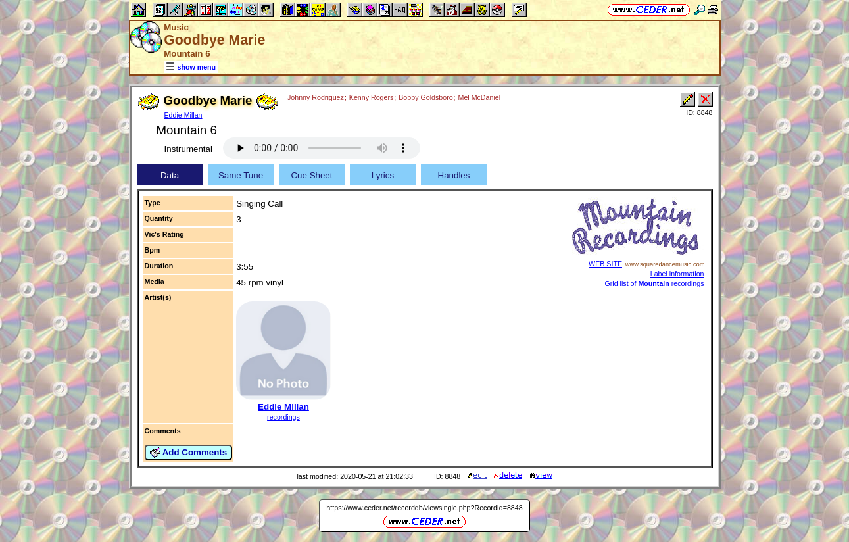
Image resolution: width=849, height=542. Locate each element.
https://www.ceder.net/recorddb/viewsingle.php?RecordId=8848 (424, 508)
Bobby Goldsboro (425, 97)
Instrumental (188, 149)
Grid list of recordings (654, 283)
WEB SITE (605, 264)
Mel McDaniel (479, 97)
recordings (283, 417)
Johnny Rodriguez (315, 97)
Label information (677, 274)
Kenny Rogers (371, 97)
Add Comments (189, 452)
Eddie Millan (183, 115)
